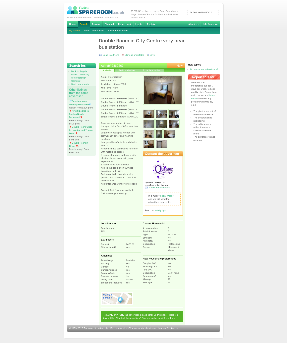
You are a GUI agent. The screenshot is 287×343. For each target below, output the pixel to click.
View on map (117, 298)
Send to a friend (111, 55)
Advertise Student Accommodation (109, 24)
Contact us (172, 328)
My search (74, 30)
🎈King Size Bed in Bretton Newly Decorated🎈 (79, 114)
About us (193, 24)
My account (124, 24)
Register (151, 24)
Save (152, 55)
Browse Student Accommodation (96, 24)
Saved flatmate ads (118, 30)
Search (84, 24)
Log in (138, 24)
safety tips (160, 210)
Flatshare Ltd (90, 328)
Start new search (80, 84)
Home (72, 24)
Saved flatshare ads (94, 30)
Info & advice (210, 24)
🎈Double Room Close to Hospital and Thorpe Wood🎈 (81, 130)
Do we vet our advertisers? (204, 69)
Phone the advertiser (151, 70)
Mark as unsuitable (134, 55)
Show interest (167, 195)
